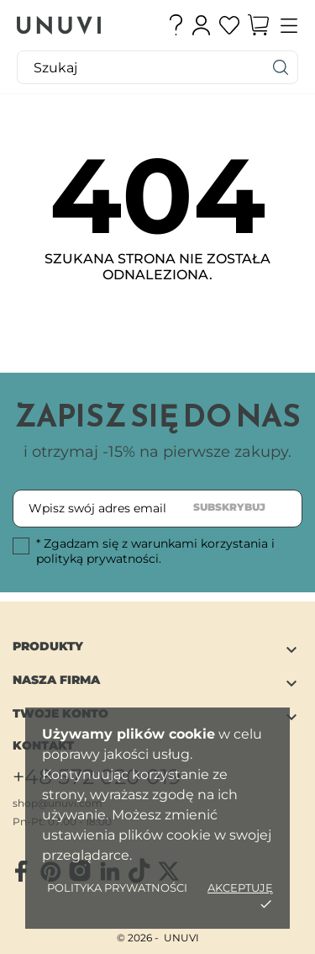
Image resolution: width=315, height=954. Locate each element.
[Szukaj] (281, 67)
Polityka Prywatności (117, 887)
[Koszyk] (258, 25)
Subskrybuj (229, 507)
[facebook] (21, 871)
